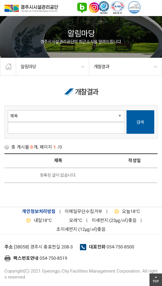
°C (70, 220)
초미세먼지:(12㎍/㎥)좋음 (81, 229)
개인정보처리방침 (38, 211)
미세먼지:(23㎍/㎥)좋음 (114, 220)
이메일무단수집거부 (83, 211)
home (8, 67)
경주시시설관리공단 (31, 9)
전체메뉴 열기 (154, 7)
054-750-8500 (120, 247)
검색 (140, 122)
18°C (126, 211)
